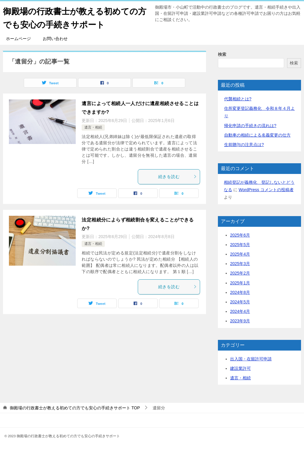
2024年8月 (240, 292)
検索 (222, 54)
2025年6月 (240, 235)
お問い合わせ (55, 38)
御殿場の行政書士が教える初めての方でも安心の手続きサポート (75, 17)
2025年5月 (240, 244)
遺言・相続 (93, 127)
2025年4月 (240, 254)
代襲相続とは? (237, 98)
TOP (75, 407)
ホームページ (18, 38)
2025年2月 (240, 273)
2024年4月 (240, 311)
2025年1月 (240, 283)
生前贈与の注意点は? (244, 144)
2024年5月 (240, 302)
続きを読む (177, 176)
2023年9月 (240, 321)
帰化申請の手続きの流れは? (250, 125)
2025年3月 (240, 263)
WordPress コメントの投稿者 (266, 189)
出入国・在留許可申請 (251, 358)
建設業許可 (240, 368)
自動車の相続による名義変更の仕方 (257, 135)
